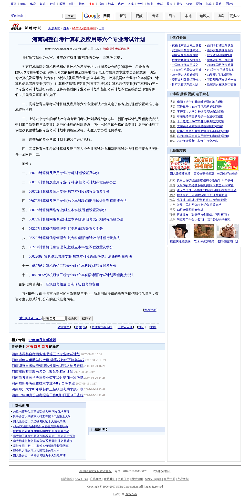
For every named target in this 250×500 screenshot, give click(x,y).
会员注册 (169, 479)
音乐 (155, 16)
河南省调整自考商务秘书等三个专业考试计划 (46, 354)
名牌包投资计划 (227, 241)
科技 (72, 3)
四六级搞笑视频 (180, 173)
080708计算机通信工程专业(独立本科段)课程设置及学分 (74, 266)
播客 (183, 94)
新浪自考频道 (56, 284)
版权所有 (131, 494)
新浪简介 (67, 479)
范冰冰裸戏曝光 (204, 241)
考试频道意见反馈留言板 (95, 471)
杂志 (173, 141)
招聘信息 (123, 479)
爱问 (199, 3)
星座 (170, 3)
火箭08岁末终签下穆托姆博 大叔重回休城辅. (205, 185)
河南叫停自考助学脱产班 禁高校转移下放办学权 (48, 360)
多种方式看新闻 (102, 327)
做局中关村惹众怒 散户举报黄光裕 (199, 205)
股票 (62, 3)
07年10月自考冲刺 (84, 28)
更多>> (234, 16)
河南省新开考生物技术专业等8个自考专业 (43, 383)
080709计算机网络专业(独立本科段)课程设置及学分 (67, 210)
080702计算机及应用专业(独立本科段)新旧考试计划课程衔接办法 (78, 201)
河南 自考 (33, 346)
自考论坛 (74, 284)
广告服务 (96, 479)
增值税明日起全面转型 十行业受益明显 (202, 195)
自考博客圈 (90, 284)
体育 (33, 3)
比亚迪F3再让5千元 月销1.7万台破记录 (202, 200)
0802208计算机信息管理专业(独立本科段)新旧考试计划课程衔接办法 (80, 256)
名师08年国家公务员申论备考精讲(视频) (203, 136)
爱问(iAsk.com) (30, 318)
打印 (141, 327)
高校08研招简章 (204, 173)
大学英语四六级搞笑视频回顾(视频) (200, 126)
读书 (150, 3)
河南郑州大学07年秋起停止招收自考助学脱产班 (47, 389)
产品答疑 (183, 479)
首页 (13, 3)
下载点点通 (125, 327)
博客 (82, 3)
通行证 (230, 3)
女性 (140, 3)
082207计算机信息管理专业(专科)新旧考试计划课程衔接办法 (74, 238)
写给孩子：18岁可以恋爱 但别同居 (199, 106)
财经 (52, 3)
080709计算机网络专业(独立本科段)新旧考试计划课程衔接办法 (76, 219)
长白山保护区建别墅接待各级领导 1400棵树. (205, 180)
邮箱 (209, 3)
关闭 (153, 327)
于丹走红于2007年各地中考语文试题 (200, 121)
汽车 (111, 3)
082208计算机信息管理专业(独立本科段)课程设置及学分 (71, 247)
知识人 (204, 16)
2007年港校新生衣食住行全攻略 (197, 141)
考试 (160, 3)
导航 (218, 3)
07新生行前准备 (227, 173)
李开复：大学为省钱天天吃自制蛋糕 (200, 111)
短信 (189, 3)
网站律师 (137, 479)
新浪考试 (54, 28)
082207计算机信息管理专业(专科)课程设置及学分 (66, 228)
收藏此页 (64, 327)
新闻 (23, 3)
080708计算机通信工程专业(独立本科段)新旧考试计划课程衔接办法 (83, 275)
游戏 (131, 3)
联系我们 (109, 479)
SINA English (153, 479)
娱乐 (43, 3)
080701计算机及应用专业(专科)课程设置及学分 (64, 173)
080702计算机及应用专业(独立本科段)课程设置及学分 (69, 191)
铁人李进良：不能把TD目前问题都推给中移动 (206, 190)
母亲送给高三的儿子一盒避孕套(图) (200, 116)
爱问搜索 (17, 16)
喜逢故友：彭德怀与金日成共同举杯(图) (203, 214)
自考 (66, 28)
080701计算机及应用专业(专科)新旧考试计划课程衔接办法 (72, 182)
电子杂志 (202, 94)
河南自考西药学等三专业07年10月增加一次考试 (47, 377)
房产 (121, 3)
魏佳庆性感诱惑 (180, 241)
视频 (101, 3)
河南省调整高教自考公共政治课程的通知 (42, 372)
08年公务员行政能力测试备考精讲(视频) (203, 131)
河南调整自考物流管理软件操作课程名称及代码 (47, 366)
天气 (179, 3)
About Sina (81, 479)
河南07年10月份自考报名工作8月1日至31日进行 (47, 395)
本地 (188, 16)
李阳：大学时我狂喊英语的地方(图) (200, 102)
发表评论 (150, 310)
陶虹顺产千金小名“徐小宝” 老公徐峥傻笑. (204, 219)
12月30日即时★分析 (190, 209)
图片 (171, 16)
